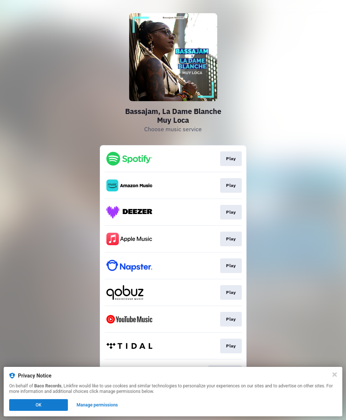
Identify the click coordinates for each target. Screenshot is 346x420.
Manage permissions (97, 405)
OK (38, 405)
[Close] (334, 374)
